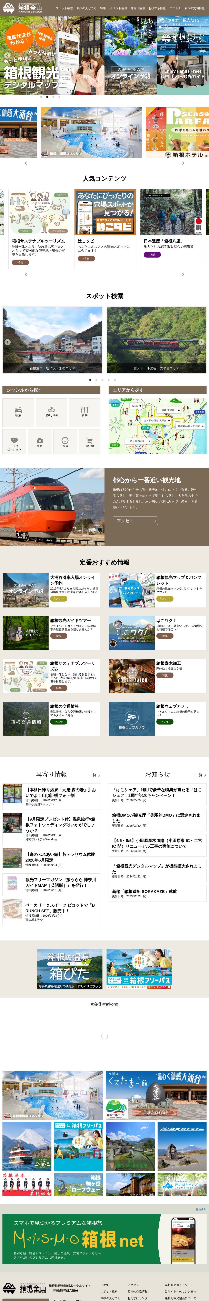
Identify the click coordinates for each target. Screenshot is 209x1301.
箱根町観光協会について (180, 1298)
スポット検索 (64, 8)
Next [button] (97, 55)
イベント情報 (118, 8)
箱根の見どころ (87, 8)
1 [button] (42, 98)
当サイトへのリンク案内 (180, 1291)
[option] (52, 55)
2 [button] (48, 98)
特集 (103, 8)
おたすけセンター (139, 1298)
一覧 (92, 775)
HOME (104, 1285)
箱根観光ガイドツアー (179, 1285)
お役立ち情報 (157, 8)
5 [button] (116, 381)
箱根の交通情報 (195, 8)
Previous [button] (7, 55)
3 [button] (54, 98)
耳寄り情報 (138, 8)
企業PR (201, 1209)
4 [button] (60, 98)
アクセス (175, 8)
